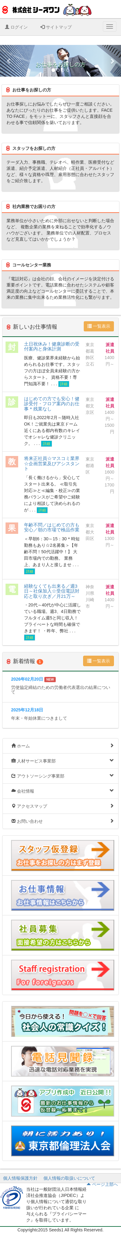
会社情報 (62, 791)
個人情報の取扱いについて (69, 1178)
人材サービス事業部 (62, 760)
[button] (9, 61)
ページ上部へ (102, 1184)
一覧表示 (98, 326)
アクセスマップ (62, 806)
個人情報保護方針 (20, 1178)
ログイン (16, 27)
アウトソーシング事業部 (62, 775)
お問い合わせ (62, 821)
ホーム (62, 745)
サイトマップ (56, 27)
